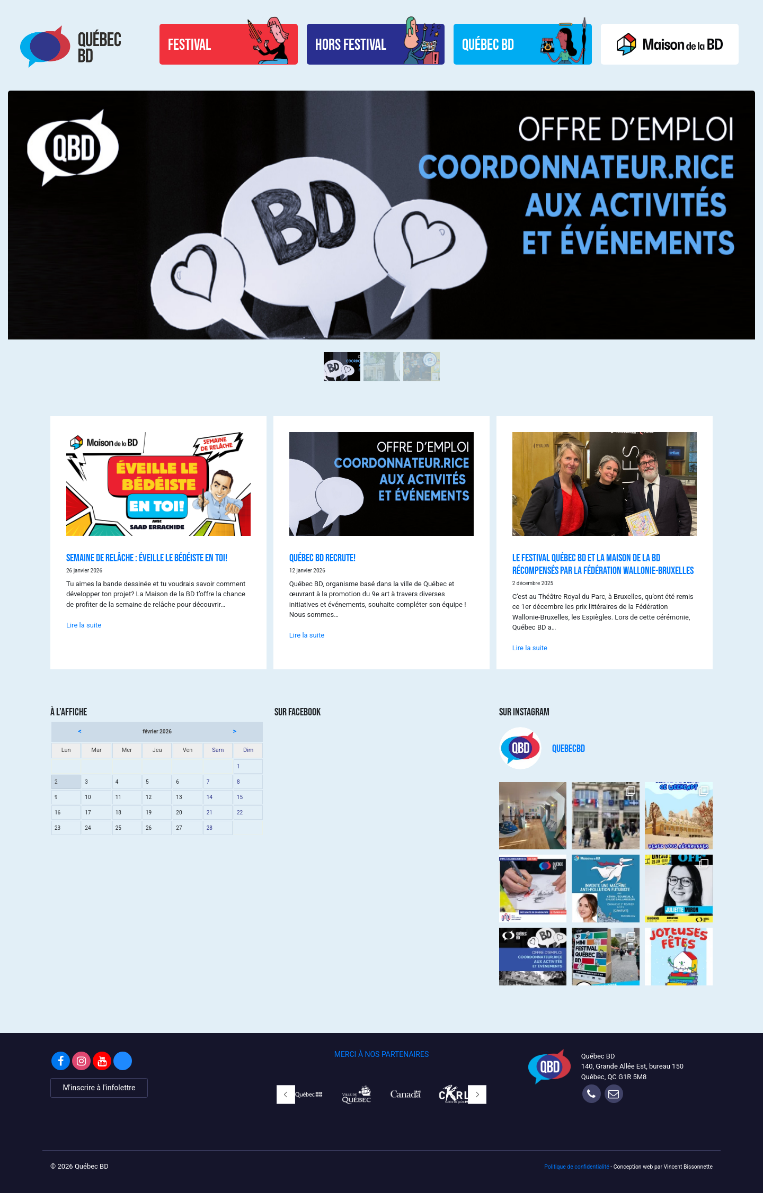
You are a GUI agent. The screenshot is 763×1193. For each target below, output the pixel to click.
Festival (180, 44)
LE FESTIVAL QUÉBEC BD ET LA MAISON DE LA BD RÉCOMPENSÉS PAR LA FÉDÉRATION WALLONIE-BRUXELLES (603, 558)
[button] (286, 1089)
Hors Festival (344, 44)
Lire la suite (83, 620)
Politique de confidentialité (576, 1161)
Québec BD (485, 44)
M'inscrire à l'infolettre (99, 1082)
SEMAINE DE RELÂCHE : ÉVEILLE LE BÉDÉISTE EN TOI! (146, 552)
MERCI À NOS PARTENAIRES (381, 1049)
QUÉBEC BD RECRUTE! (322, 552)
